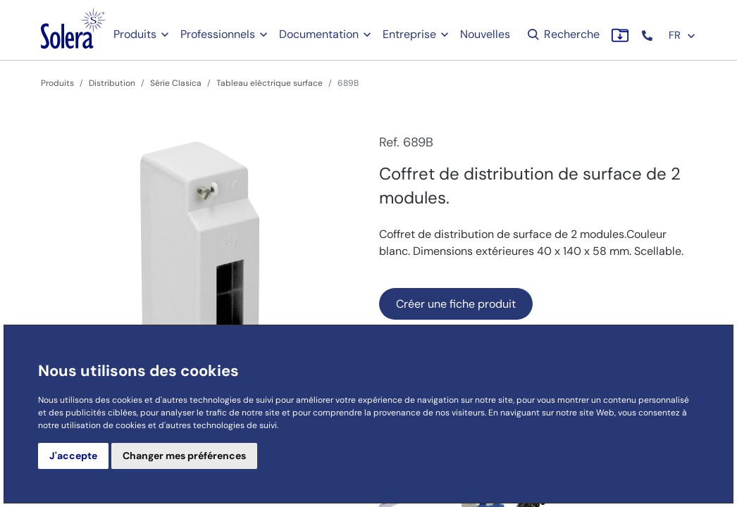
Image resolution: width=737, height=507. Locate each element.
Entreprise (409, 34)
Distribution (112, 83)
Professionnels (217, 34)
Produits (134, 34)
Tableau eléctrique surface (269, 83)
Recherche (563, 34)
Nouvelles (485, 34)
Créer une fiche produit (456, 303)
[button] (648, 35)
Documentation (319, 34)
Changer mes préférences (184, 455)
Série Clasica (176, 83)
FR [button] (682, 35)
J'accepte (73, 455)
